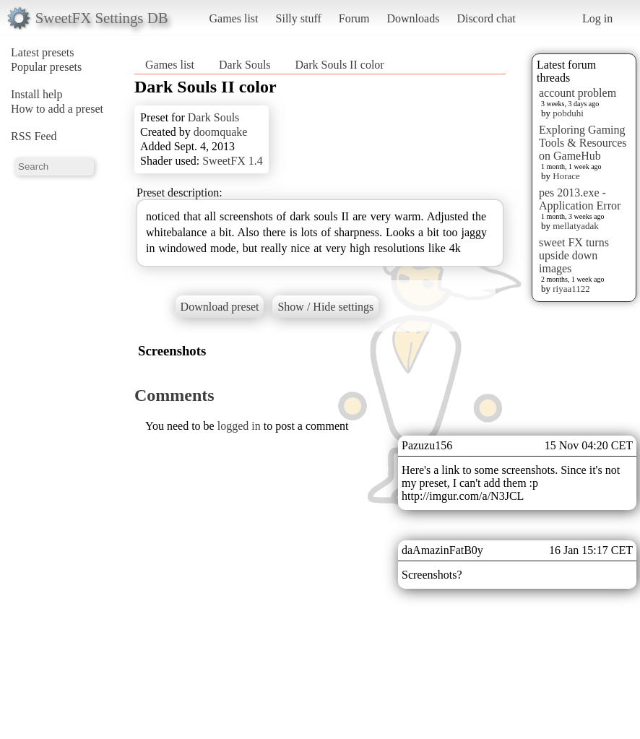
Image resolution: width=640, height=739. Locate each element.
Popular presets (46, 67)
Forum (354, 18)
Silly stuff (298, 18)
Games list (234, 18)
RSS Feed (34, 136)
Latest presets (42, 52)
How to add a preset (57, 109)
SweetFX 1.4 (232, 161)
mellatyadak (576, 225)
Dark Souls (245, 65)
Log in (597, 18)
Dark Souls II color (339, 65)
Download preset (220, 307)
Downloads (412, 18)
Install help (37, 94)
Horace (566, 175)
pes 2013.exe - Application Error (579, 199)
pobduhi (568, 113)
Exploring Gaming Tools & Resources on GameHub (583, 143)
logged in (239, 426)
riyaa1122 (571, 288)
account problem (577, 93)
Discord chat (486, 18)
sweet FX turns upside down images (574, 255)
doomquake (221, 132)
